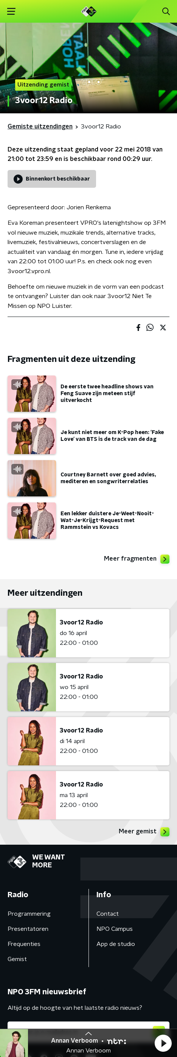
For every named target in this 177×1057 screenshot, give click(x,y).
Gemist (17, 959)
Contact (107, 914)
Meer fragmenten (136, 559)
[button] (163, 1043)
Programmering (29, 914)
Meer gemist (144, 831)
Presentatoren (28, 929)
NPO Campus (114, 929)
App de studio (115, 944)
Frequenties (24, 944)
